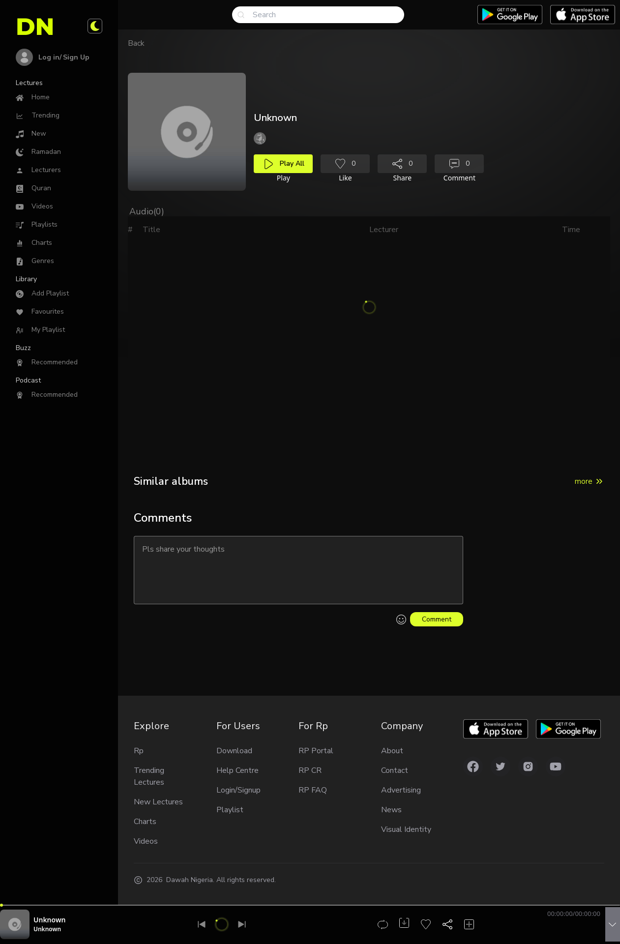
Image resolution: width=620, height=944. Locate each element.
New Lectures (158, 801)
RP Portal (315, 750)
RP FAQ (312, 790)
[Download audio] (404, 923)
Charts (145, 821)
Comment (436, 619)
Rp (139, 750)
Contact (394, 770)
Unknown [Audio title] (49, 919)
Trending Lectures (149, 776)
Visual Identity (406, 829)
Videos (146, 841)
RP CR (310, 770)
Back (136, 43)
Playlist (229, 809)
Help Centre (237, 770)
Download (234, 750)
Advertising (401, 790)
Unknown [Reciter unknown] (47, 929)
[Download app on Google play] (509, 15)
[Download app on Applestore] (582, 15)
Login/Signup (238, 790)
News (391, 809)
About (392, 750)
